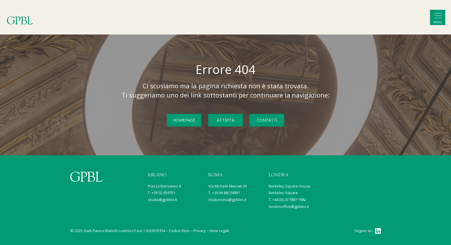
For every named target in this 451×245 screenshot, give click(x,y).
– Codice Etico (178, 230)
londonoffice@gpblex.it (289, 206)
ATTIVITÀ (225, 120)
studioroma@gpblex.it (227, 199)
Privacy (199, 230)
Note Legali (219, 230)
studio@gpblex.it (162, 199)
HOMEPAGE (184, 120)
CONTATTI (267, 120)
